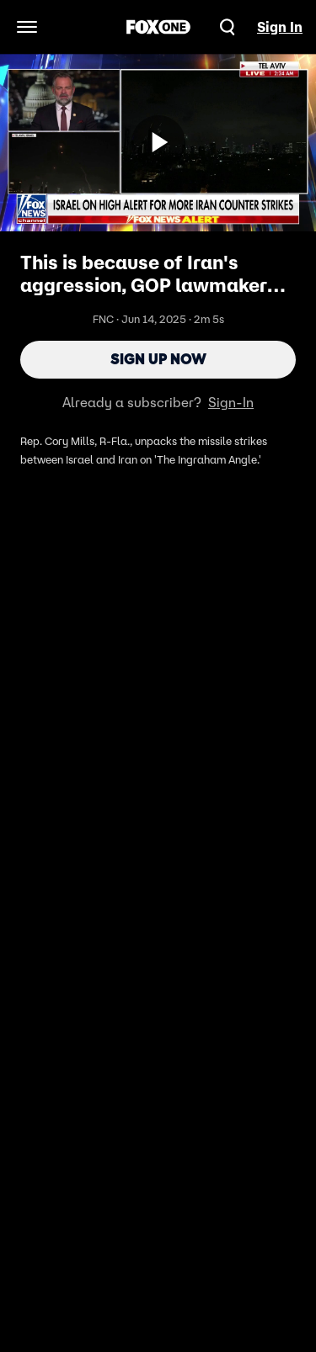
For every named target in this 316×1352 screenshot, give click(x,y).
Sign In (280, 27)
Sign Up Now (158, 359)
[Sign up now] (158, 142)
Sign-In (231, 402)
